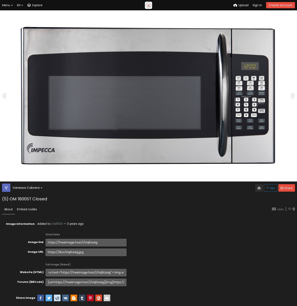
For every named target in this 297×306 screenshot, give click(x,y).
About (8, 209)
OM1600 (57, 224)
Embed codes (27, 209)
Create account (280, 5)
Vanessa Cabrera (27, 187)
